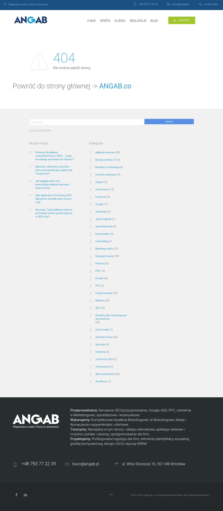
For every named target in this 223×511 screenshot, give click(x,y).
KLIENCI (120, 20)
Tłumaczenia (102, 366)
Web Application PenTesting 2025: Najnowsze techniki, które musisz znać (53, 199)
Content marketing (105, 174)
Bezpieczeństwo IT (105, 159)
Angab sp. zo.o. (150, 495)
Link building (101, 241)
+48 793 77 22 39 (148, 4)
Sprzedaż (100, 344)
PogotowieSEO (203, 495)
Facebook (100, 196)
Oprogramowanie (104, 256)
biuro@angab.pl (180, 4)
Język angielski (103, 219)
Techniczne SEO (104, 359)
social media (210, 4)
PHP (97, 270)
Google (99, 204)
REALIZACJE (138, 20)
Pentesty (100, 263)
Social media (102, 329)
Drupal (98, 182)
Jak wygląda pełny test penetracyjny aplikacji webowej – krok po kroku (52, 184)
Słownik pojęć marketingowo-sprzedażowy (111, 317)
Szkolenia (100, 351)
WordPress (101, 381)
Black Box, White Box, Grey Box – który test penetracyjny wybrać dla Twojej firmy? (53, 170)
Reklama (100, 300)
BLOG (154, 20)
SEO (97, 307)
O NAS (91, 20)
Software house (104, 337)
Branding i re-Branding (107, 167)
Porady (99, 278)
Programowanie (103, 293)
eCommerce (102, 189)
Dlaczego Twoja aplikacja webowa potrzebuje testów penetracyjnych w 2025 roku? (53, 213)
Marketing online (104, 248)
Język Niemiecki (104, 226)
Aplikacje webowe (105, 152)
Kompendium (102, 233)
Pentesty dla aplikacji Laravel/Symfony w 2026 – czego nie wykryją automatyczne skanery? (54, 156)
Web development (105, 374)
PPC (97, 285)
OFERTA (105, 20)
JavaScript (101, 211)
